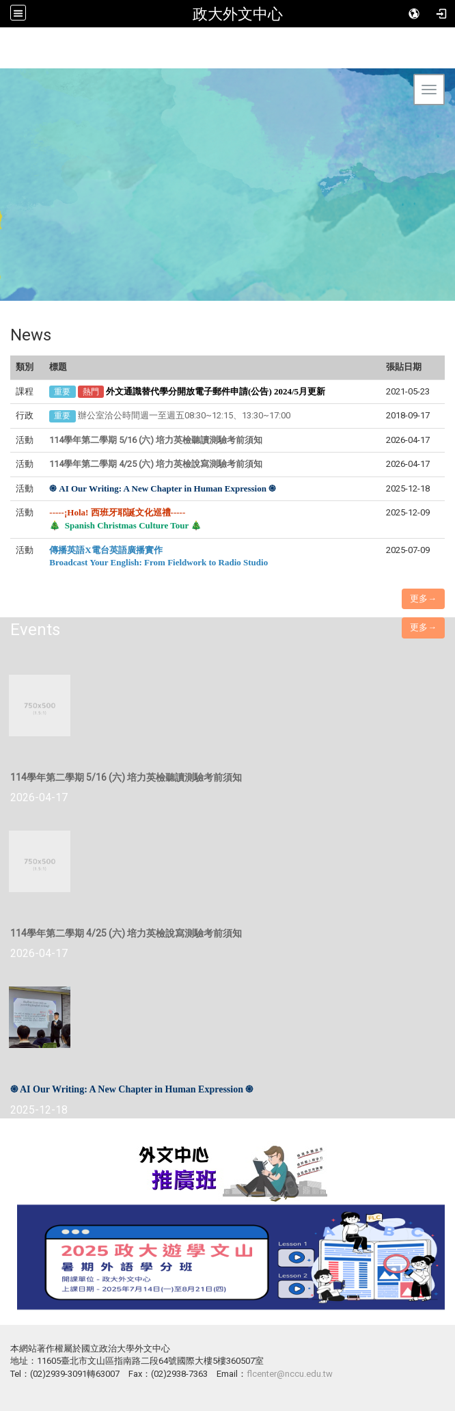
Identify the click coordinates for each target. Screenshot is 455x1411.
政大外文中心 (238, 14)
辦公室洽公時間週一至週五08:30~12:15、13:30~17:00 (184, 415)
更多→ (423, 598)
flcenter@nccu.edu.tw (290, 1374)
